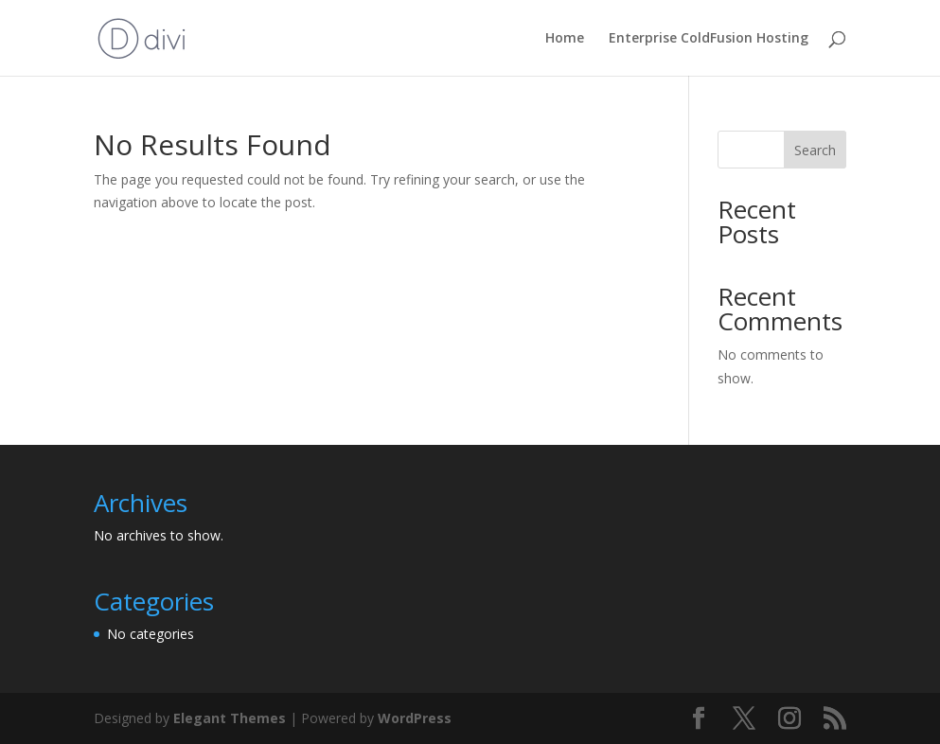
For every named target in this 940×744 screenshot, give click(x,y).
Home (564, 38)
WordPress (415, 718)
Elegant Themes (229, 718)
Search (815, 150)
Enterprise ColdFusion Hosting (708, 38)
